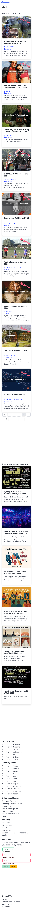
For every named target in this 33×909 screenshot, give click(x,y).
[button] (30, 2)
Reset (13, 866)
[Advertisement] (16, 441)
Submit (6, 866)
